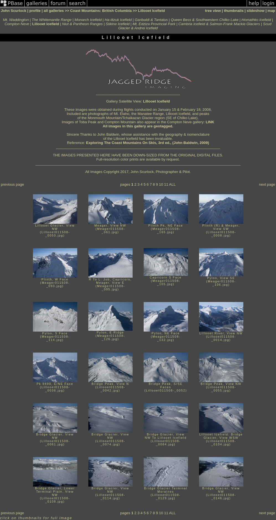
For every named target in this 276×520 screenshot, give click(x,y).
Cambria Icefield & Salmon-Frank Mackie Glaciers (219, 24)
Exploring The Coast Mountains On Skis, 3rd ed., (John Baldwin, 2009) (147, 143)
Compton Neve (17, 24)
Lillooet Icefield (156, 101)
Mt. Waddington (16, 20)
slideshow (255, 11)
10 (161, 184)
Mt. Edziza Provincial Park (154, 24)
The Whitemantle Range (52, 20)
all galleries (54, 11)
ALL (172, 184)
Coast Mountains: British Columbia (100, 11)
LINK (210, 122)
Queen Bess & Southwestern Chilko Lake (205, 20)
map (271, 11)
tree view (213, 11)
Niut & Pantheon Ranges (82, 24)
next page (267, 184)
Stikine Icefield (118, 24)
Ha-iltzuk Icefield (118, 20)
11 (166, 184)
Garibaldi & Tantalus (151, 20)
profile (35, 11)
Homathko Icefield (256, 20)
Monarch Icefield (88, 20)
